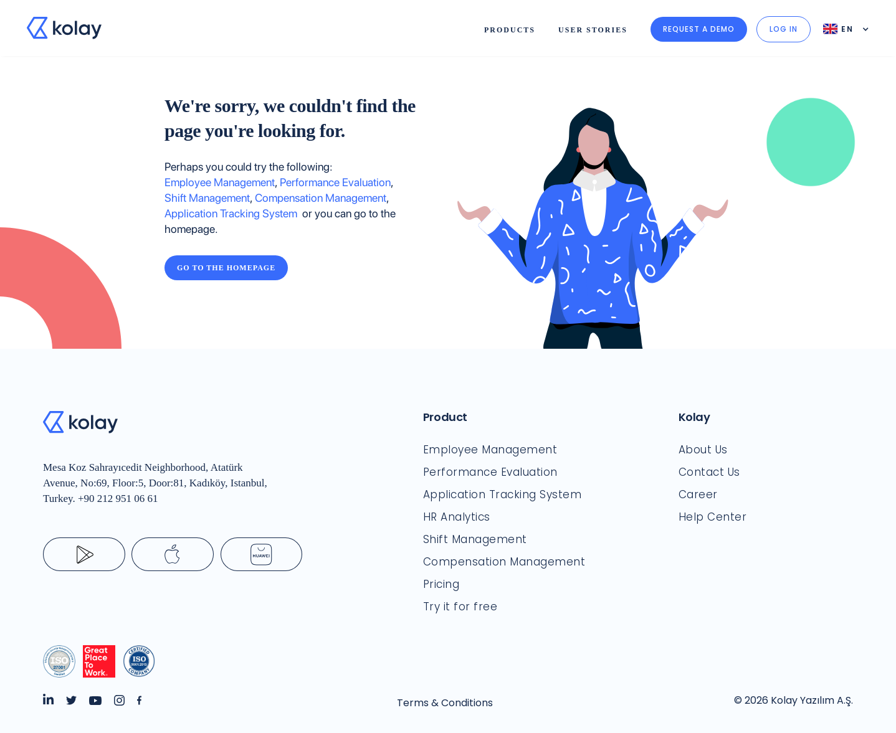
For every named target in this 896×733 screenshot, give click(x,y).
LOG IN (784, 29)
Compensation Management (320, 197)
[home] (64, 28)
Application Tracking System (233, 213)
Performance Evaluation (335, 182)
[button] (509, 28)
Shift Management (207, 197)
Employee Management (219, 182)
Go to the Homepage (226, 267)
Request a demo (699, 29)
